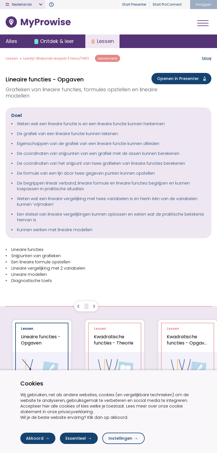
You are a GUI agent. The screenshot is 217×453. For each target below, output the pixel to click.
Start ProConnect (167, 4)
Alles (11, 41)
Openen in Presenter (182, 78)
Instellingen (123, 438)
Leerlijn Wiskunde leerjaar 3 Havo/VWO (56, 58)
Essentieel (79, 438)
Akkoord (38, 438)
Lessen (12, 58)
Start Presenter (134, 4)
